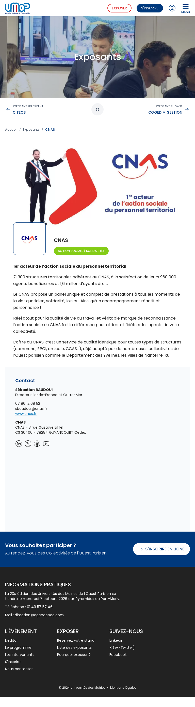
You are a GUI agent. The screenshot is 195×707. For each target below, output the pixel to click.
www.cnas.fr (26, 413)
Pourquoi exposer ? (74, 654)
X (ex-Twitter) (122, 647)
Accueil (11, 129)
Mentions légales (123, 687)
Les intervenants (19, 654)
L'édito (11, 640)
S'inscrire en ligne (161, 549)
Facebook (118, 654)
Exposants (31, 129)
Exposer (119, 8)
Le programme (18, 647)
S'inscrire (149, 8)
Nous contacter (19, 668)
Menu (185, 8)
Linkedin (116, 640)
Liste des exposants (74, 647)
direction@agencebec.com (39, 615)
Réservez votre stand (75, 640)
